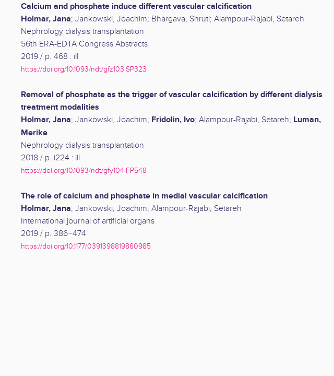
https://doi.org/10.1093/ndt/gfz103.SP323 (84, 69)
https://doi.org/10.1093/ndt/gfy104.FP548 (84, 170)
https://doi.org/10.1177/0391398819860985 (86, 246)
